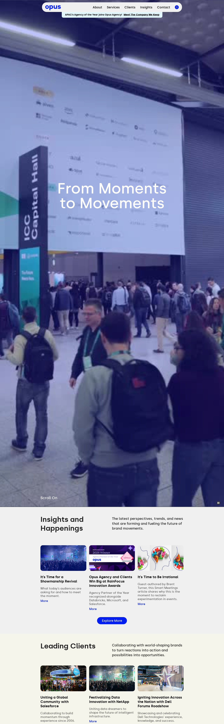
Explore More (112, 621)
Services (113, 7)
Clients (129, 7)
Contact (163, 7)
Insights (146, 7)
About (97, 7)
